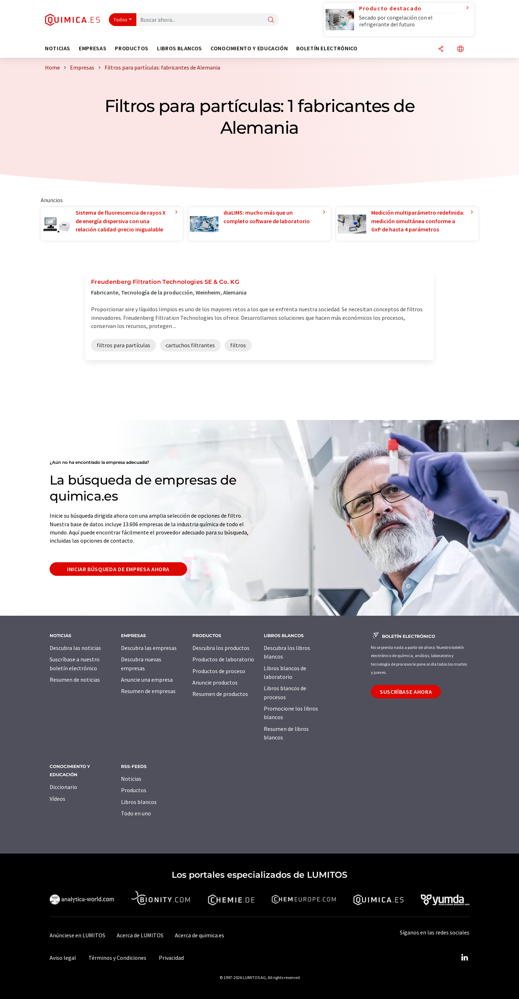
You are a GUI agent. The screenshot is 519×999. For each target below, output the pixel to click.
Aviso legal (63, 957)
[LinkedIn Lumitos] (464, 957)
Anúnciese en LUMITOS (77, 935)
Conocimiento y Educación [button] (249, 48)
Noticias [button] (57, 48)
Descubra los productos (221, 647)
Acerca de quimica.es (199, 935)
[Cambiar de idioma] (460, 49)
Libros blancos (139, 801)
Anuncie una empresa (147, 679)
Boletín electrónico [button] (326, 48)
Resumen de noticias (75, 679)
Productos (133, 790)
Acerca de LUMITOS (140, 935)
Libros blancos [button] (179, 48)
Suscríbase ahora (406, 691)
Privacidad (171, 957)
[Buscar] (271, 20)
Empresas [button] (92, 48)
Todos (121, 19)
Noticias (131, 778)
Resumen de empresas (148, 691)
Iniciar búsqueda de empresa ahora (118, 569)
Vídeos (57, 798)
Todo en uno (136, 813)
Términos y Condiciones (117, 957)
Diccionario (63, 786)
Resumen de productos (220, 693)
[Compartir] (441, 49)
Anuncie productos (215, 682)
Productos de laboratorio (223, 659)
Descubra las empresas (149, 647)
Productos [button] (131, 48)
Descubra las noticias (75, 647)
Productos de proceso (218, 671)
